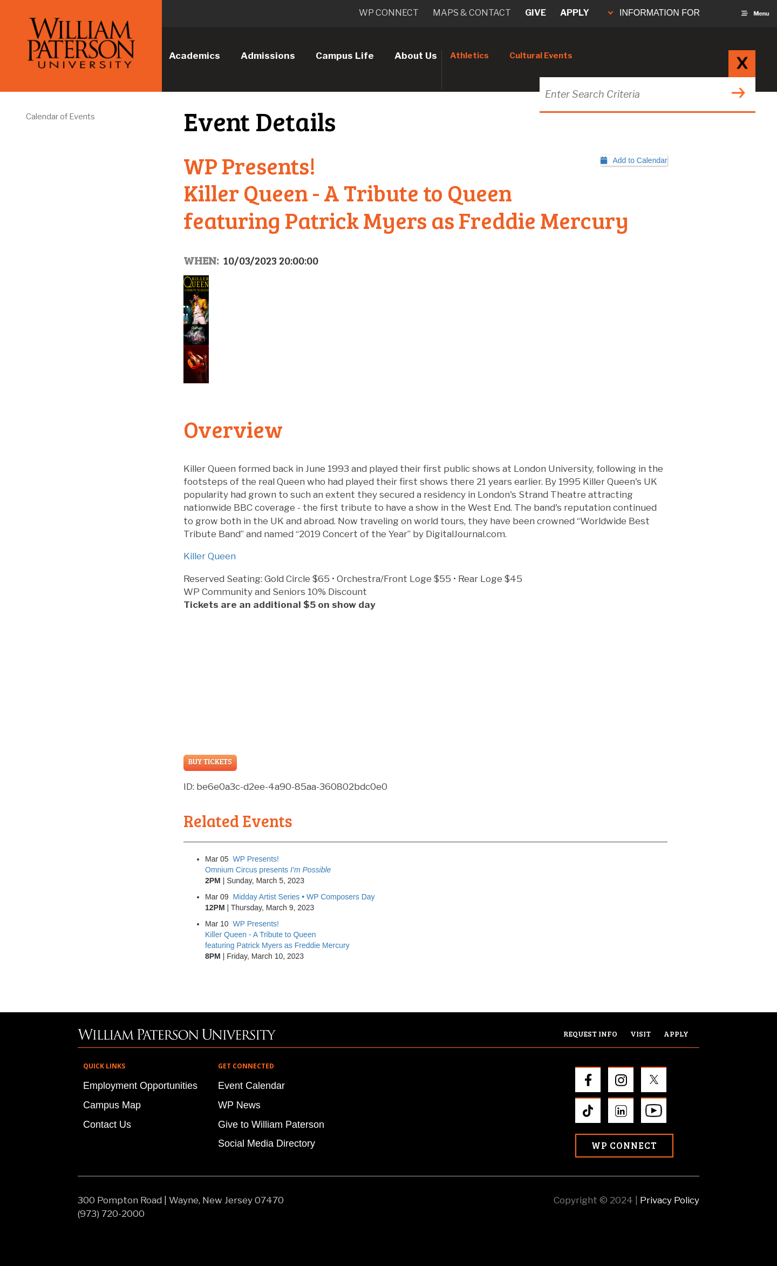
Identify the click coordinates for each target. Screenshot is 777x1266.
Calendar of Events (60, 116)
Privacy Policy (669, 1200)
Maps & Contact (472, 13)
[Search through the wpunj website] (646, 94)
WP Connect (624, 1145)
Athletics (469, 55)
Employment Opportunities (140, 1085)
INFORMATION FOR (654, 12)
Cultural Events (540, 55)
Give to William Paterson (271, 1124)
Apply (574, 13)
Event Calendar (251, 1085)
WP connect (389, 13)
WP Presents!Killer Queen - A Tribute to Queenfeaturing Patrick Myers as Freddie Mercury (277, 934)
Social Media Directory (266, 1143)
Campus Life (345, 55)
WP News (239, 1105)
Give (535, 13)
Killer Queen (209, 556)
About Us (415, 55)
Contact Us (107, 1124)
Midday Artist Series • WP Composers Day (304, 896)
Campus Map (112, 1105)
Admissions (268, 55)
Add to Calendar (634, 160)
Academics (194, 55)
